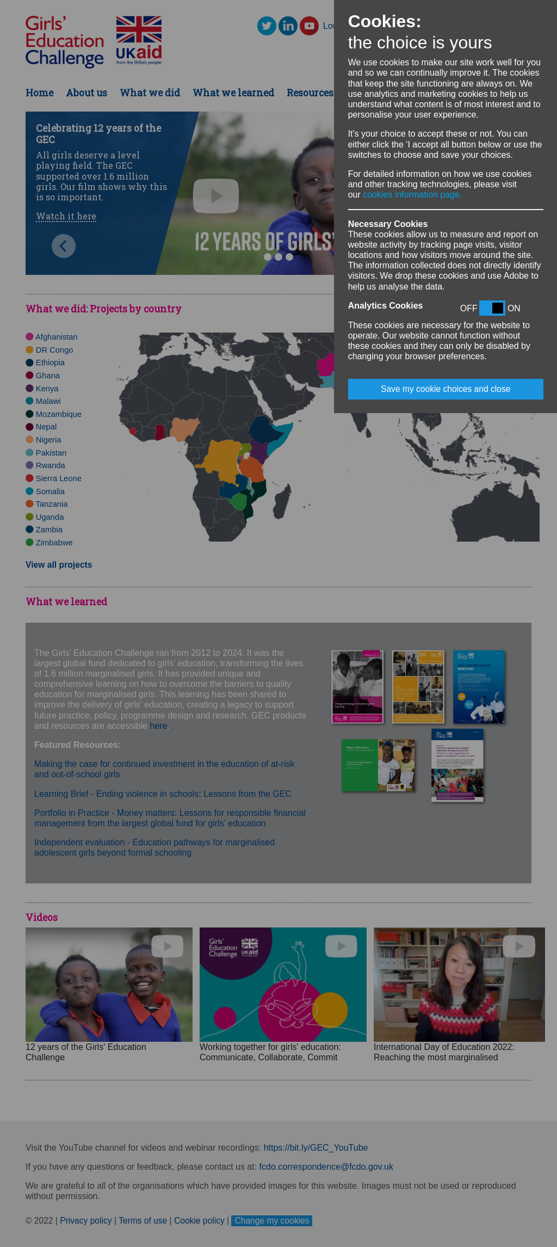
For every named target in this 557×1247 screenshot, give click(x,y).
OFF (469, 308)
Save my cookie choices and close (445, 389)
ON (514, 308)
